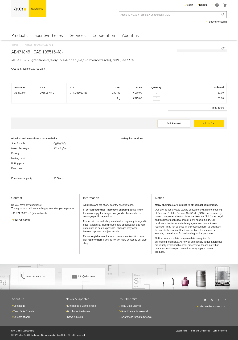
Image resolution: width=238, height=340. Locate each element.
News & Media (75, 317)
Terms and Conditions (200, 331)
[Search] (223, 14)
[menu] (119, 36)
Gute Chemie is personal (134, 311)
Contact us (19, 305)
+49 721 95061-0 (35, 276)
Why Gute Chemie (131, 305)
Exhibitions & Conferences (81, 305)
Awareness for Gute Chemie (136, 317)
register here (95, 239)
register (95, 236)
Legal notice (181, 331)
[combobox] (173, 14)
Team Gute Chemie (23, 311)
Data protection (220, 331)
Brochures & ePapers (78, 311)
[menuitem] (19, 36)
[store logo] (28, 8)
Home (15, 45)
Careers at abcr (21, 317)
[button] (215, 4)
